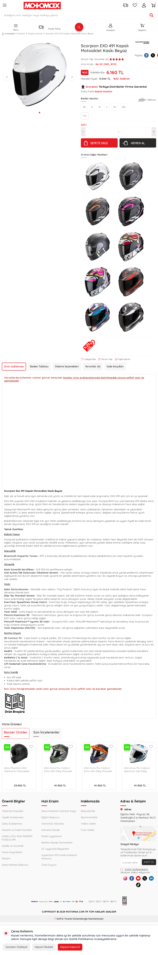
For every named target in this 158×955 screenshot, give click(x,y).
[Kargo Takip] (125, 5)
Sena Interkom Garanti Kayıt (58, 811)
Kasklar (21, 33)
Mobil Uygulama (51, 836)
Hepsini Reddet (44, 947)
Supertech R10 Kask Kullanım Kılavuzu (59, 856)
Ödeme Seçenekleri (67, 366)
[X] (151, 879)
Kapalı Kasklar (35, 33)
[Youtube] (142, 879)
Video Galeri (88, 823)
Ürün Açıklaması (14, 366)
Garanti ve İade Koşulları (17, 830)
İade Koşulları (115, 366)
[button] (39, 112)
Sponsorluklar (89, 817)
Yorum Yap (87, 59)
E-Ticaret (67, 922)
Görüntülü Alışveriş (52, 823)
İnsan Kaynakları (12, 852)
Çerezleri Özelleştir (16, 947)
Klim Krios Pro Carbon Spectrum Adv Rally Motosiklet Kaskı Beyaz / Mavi (138, 769)
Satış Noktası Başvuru (15, 864)
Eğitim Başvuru (50, 817)
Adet (84, 124)
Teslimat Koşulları (12, 811)
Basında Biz (88, 811)
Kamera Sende (50, 830)
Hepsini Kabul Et (70, 947)
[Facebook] (134, 879)
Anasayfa (8, 33)
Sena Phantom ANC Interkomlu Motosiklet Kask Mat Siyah (16, 769)
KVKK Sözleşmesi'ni (136, 869)
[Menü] (4, 6)
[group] (39, 74)
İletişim (6, 858)
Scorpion (92, 86)
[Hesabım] (144, 5)
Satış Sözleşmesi (12, 823)
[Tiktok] (142, 887)
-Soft (58, 922)
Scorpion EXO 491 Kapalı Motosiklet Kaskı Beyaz (70, 33)
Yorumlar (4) (92, 366)
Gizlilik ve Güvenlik (12, 845)
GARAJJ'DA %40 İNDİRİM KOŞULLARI (17, 838)
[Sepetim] (153, 5)
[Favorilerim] (135, 5)
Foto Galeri (87, 830)
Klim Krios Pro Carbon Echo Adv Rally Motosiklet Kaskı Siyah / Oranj (99, 769)
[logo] (42, 5)
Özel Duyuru (49, 864)
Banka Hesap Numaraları (56, 842)
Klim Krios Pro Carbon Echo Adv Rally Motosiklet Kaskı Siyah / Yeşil (59, 769)
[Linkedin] (134, 887)
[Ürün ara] (151, 15)
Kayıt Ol (148, 862)
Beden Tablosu (147, 99)
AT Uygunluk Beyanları (55, 848)
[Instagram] (125, 879)
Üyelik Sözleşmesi (12, 817)
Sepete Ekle (99, 143)
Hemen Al (138, 143)
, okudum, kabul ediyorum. (135, 871)
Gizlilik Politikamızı (81, 939)
